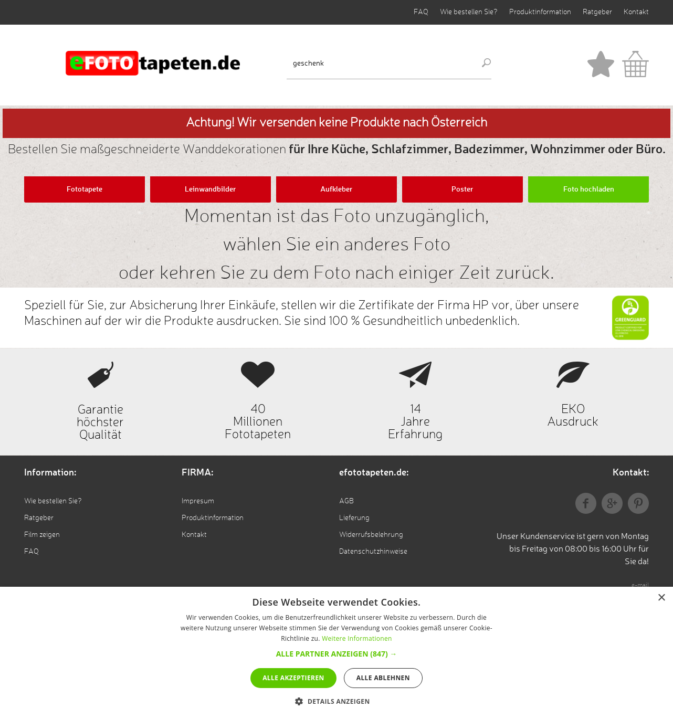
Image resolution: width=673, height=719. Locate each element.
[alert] (336, 653)
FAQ (421, 12)
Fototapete (84, 189)
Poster (462, 189)
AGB (346, 501)
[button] (336, 653)
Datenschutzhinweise (373, 551)
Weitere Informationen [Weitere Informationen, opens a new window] (357, 638)
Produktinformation (540, 12)
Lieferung (354, 518)
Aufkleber (336, 189)
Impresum (198, 501)
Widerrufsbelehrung (371, 534)
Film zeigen (42, 534)
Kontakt (636, 12)
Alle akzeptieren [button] (293, 677)
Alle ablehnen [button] (383, 677)
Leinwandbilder (210, 189)
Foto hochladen (588, 189)
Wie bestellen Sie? (469, 12)
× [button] (661, 598)
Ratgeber (597, 12)
